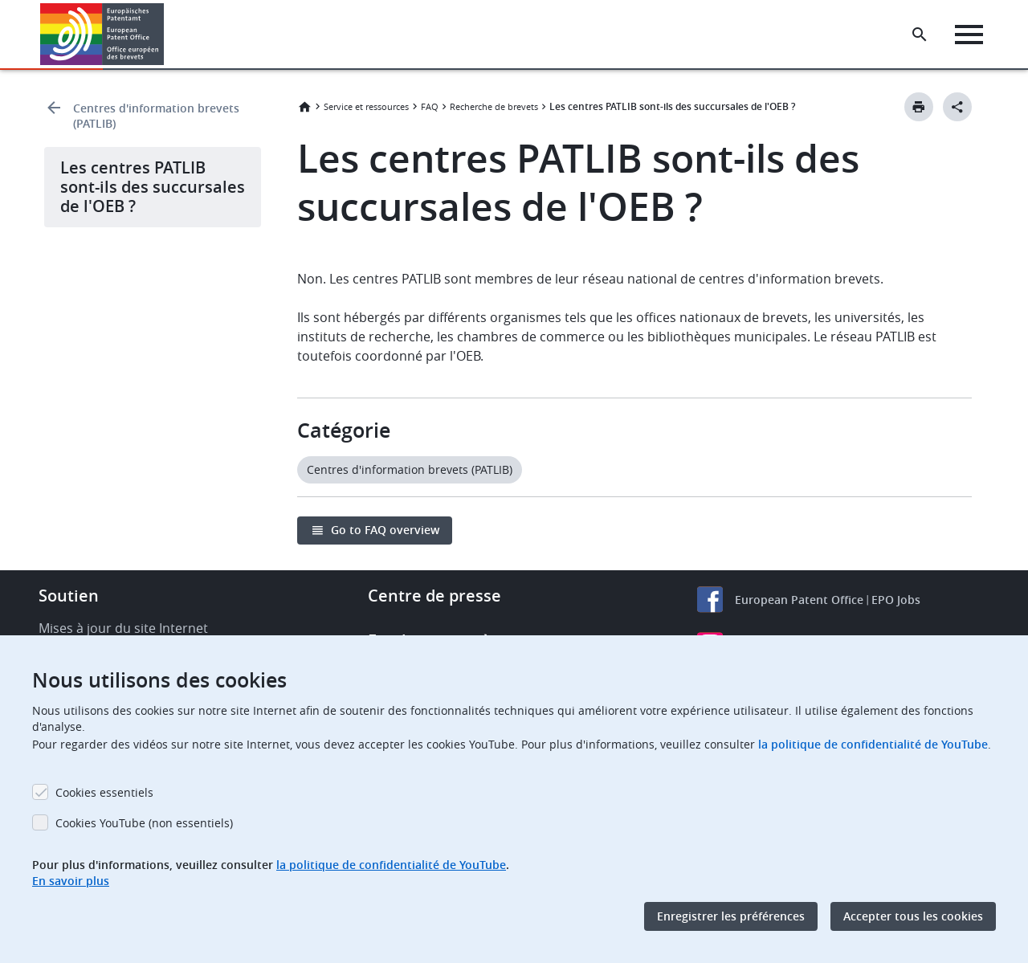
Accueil (304, 106)
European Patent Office (799, 599)
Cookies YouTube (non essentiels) (144, 822)
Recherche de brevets (494, 106)
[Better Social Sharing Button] (957, 106)
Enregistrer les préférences (731, 916)
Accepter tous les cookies (913, 916)
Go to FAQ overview (385, 529)
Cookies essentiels (104, 792)
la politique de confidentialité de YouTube (873, 744)
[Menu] (969, 34)
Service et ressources (366, 106)
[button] (167, 34)
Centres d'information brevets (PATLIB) (156, 115)
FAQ (430, 106)
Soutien (69, 595)
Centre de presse (434, 595)
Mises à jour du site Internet (123, 628)
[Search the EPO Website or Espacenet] (919, 34)
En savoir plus (70, 880)
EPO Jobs (895, 599)
